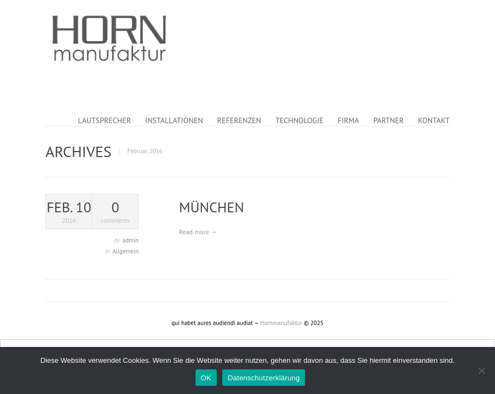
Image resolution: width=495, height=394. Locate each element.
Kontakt (434, 120)
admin (131, 240)
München (211, 207)
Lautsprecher (104, 120)
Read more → (198, 232)
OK (206, 378)
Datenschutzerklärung (264, 378)
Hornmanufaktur (281, 323)
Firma (348, 120)
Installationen (174, 120)
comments (115, 212)
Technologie (299, 120)
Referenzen (239, 120)
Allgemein (125, 251)
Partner (388, 120)
